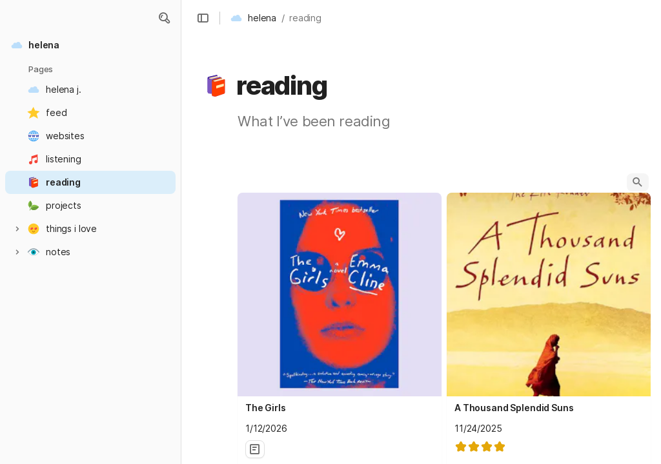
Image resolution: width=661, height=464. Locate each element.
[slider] (480, 446)
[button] (164, 18)
